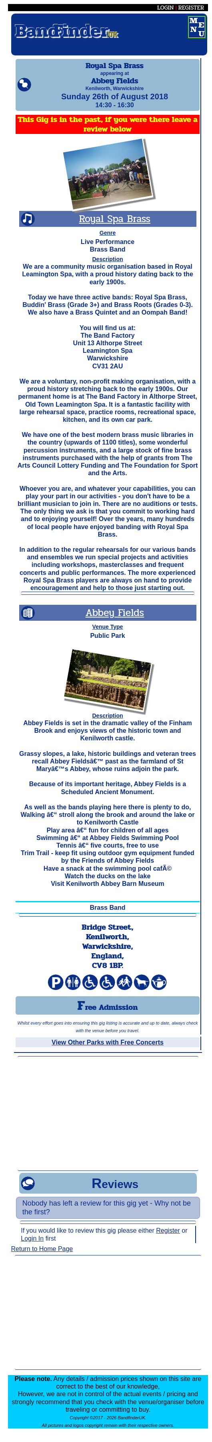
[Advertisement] (108, 1120)
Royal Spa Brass (115, 226)
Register (168, 1237)
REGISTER (191, 7)
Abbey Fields (115, 620)
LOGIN (165, 7)
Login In (32, 1245)
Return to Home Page (42, 1256)
